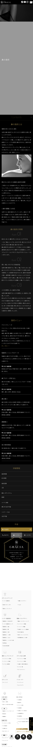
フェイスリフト (5, 740)
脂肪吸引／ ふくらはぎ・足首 (8, 640)
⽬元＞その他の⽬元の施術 (8, 704)
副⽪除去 (19, 702)
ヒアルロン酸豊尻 (6, 664)
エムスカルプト (21, 685)
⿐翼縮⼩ (4, 716)
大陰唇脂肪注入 (21, 713)
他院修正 (5, 643)
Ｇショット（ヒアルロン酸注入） (23, 718)
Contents (16, 117)
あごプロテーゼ (6, 731)
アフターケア (20, 679)
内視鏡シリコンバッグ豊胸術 (23, 629)
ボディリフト (5, 679)
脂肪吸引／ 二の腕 (6, 634)
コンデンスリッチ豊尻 (7, 658)
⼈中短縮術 (5, 725)
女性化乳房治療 (6, 645)
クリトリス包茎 (20, 705)
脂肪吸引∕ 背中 (6, 632)
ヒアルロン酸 (20, 666)
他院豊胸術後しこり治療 (22, 637)
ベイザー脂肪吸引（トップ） (8, 623)
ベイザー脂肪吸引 (6, 600)
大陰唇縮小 (20, 707)
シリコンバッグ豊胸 (21, 626)
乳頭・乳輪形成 (21, 632)
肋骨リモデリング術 (7, 604)
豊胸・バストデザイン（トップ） (23, 621)
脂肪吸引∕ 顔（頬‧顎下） (8, 621)
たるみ (20, 604)
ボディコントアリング (7, 598)
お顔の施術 (4, 697)
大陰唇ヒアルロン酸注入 (22, 710)
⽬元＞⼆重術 (5, 701)
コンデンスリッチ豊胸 (22, 623)
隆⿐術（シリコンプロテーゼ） (8, 711)
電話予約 (5, 535)
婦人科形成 (19, 697)
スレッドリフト (5, 737)
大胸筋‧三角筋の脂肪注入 (23, 664)
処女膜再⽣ (20, 716)
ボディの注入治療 (21, 656)
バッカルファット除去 (7, 723)
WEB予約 (16, 535)
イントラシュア (20, 682)
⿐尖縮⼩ (4, 713)
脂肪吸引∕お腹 (6, 626)
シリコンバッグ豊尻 (6, 661)
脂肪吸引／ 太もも (6, 637)
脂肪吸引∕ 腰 (6, 629)
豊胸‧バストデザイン (22, 600)
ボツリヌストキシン (21, 669)
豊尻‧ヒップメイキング (7, 608)
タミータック (5, 682)
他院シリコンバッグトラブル (23, 634)
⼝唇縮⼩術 (5, 728)
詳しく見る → (5, 346)
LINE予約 (27, 535)
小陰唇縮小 (20, 699)
